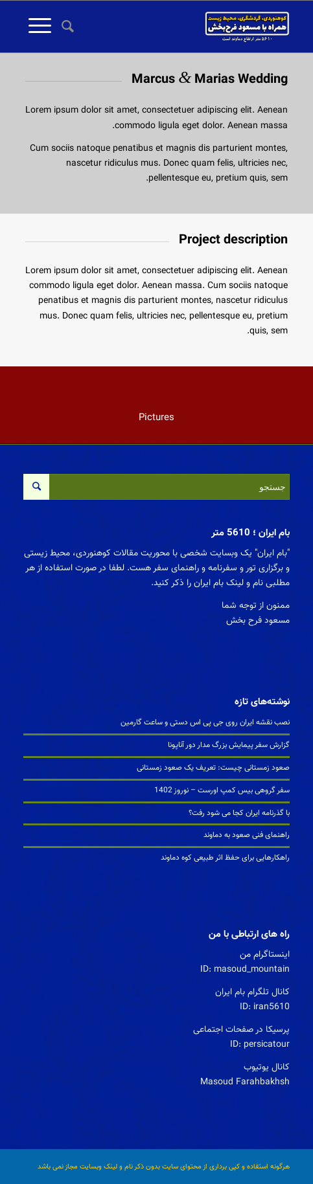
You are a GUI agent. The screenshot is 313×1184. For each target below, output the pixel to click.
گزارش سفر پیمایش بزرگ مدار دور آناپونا (229, 745)
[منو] (37, 26)
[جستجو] (65, 26)
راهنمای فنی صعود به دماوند (246, 835)
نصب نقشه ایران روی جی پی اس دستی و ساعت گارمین (205, 722)
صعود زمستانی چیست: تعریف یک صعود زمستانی (213, 768)
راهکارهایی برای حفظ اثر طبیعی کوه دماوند (225, 858)
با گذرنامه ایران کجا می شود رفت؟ (239, 813)
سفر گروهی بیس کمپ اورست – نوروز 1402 (222, 790)
